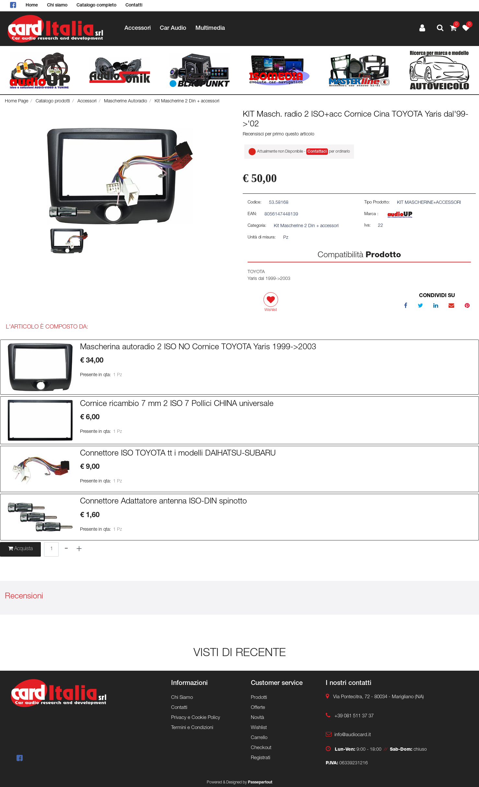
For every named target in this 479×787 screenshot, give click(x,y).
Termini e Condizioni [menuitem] (192, 727)
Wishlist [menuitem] (259, 727)
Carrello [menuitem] (259, 737)
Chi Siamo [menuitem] (182, 697)
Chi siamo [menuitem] (57, 5)
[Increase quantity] (79, 549)
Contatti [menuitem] (133, 5)
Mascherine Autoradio (125, 101)
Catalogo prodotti (53, 101)
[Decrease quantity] (66, 549)
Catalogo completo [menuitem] (96, 5)
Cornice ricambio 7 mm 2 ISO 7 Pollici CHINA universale (177, 404)
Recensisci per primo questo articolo (278, 134)
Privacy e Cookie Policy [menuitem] (195, 717)
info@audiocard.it (352, 735)
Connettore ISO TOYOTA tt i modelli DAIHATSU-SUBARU (178, 454)
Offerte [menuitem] (258, 707)
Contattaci (317, 152)
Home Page (16, 101)
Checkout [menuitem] (261, 748)
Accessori (87, 101)
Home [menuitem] (32, 5)
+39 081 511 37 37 (354, 716)
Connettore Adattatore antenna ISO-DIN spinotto (163, 502)
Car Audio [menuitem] (173, 28)
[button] (120, 176)
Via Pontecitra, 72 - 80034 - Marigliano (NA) (378, 697)
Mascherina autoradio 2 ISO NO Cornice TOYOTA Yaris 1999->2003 (198, 348)
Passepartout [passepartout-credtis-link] (260, 782)
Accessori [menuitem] (137, 28)
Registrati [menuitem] (260, 758)
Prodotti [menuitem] (259, 697)
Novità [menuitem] (257, 717)
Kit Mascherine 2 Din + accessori (187, 101)
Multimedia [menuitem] (210, 28)
